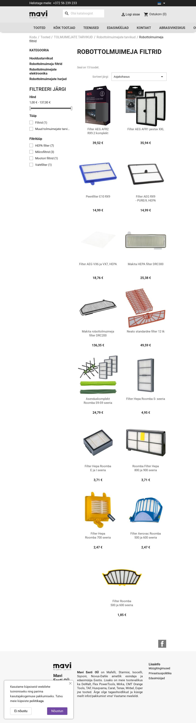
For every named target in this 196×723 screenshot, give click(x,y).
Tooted (39, 28)
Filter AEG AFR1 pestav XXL (145, 129)
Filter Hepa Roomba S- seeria (145, 399)
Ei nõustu (20, 711)
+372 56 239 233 (65, 3)
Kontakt (144, 28)
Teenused (91, 28)
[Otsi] (83, 13)
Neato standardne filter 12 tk (146, 331)
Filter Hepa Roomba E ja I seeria (98, 468)
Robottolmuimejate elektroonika (43, 71)
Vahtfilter (43, 165)
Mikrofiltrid (44, 152)
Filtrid (41, 122)
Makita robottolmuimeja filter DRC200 (98, 333)
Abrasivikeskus (172, 28)
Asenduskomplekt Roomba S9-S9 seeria (98, 401)
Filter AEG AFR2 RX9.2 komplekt (98, 131)
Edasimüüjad (118, 28)
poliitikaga (37, 701)
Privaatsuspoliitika (160, 673)
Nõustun (57, 711)
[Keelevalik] (162, 3)
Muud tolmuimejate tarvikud (53, 129)
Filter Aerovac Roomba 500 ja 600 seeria (145, 535)
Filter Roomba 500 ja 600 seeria (122, 603)
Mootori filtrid (46, 158)
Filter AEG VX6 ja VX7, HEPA (98, 264)
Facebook (162, 644)
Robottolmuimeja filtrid (45, 64)
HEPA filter (44, 145)
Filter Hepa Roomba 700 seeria (98, 535)
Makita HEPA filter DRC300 (145, 264)
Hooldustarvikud (41, 58)
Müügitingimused (159, 668)
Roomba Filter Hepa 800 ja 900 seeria (145, 468)
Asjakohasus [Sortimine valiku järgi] (139, 76)
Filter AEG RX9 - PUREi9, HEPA (146, 198)
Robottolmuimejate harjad (48, 79)
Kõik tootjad (64, 28)
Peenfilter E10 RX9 (98, 196)
